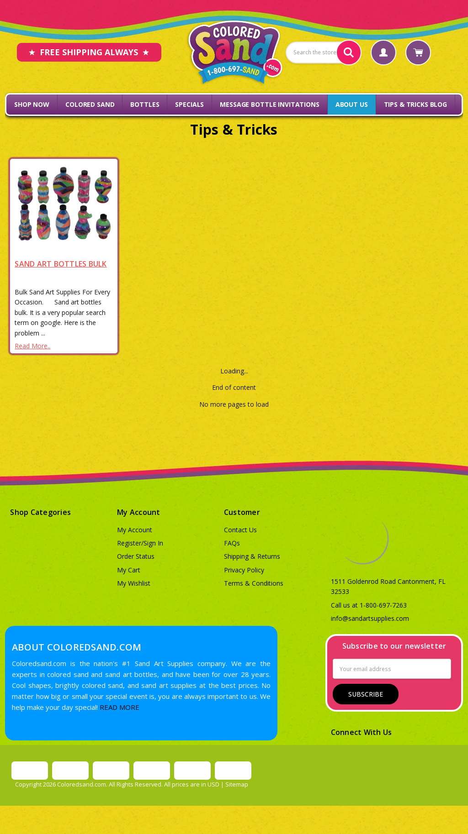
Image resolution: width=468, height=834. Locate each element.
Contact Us (240, 529)
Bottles (144, 104)
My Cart (128, 570)
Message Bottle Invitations (269, 104)
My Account (134, 529)
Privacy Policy (244, 570)
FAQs (232, 543)
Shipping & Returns (252, 556)
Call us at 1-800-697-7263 (369, 605)
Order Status (135, 556)
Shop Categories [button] (40, 512)
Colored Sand (89, 104)
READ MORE (119, 707)
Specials (189, 104)
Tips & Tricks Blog (415, 104)
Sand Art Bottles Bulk (60, 264)
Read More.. (32, 345)
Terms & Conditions (253, 583)
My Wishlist (133, 583)
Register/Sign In (140, 543)
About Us (351, 104)
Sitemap (236, 784)
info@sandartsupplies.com (370, 618)
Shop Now (31, 104)
